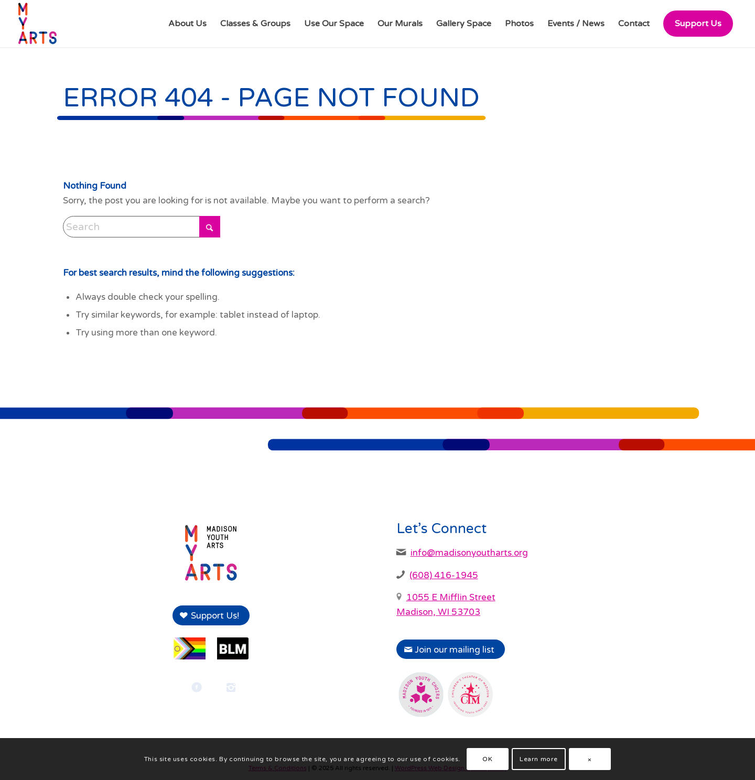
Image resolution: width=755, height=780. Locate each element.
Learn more (539, 759)
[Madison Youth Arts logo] (211, 553)
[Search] (141, 226)
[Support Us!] (211, 615)
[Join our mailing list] (450, 649)
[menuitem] (187, 23)
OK (487, 759)
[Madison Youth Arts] (37, 23)
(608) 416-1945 (443, 575)
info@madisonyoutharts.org (469, 552)
